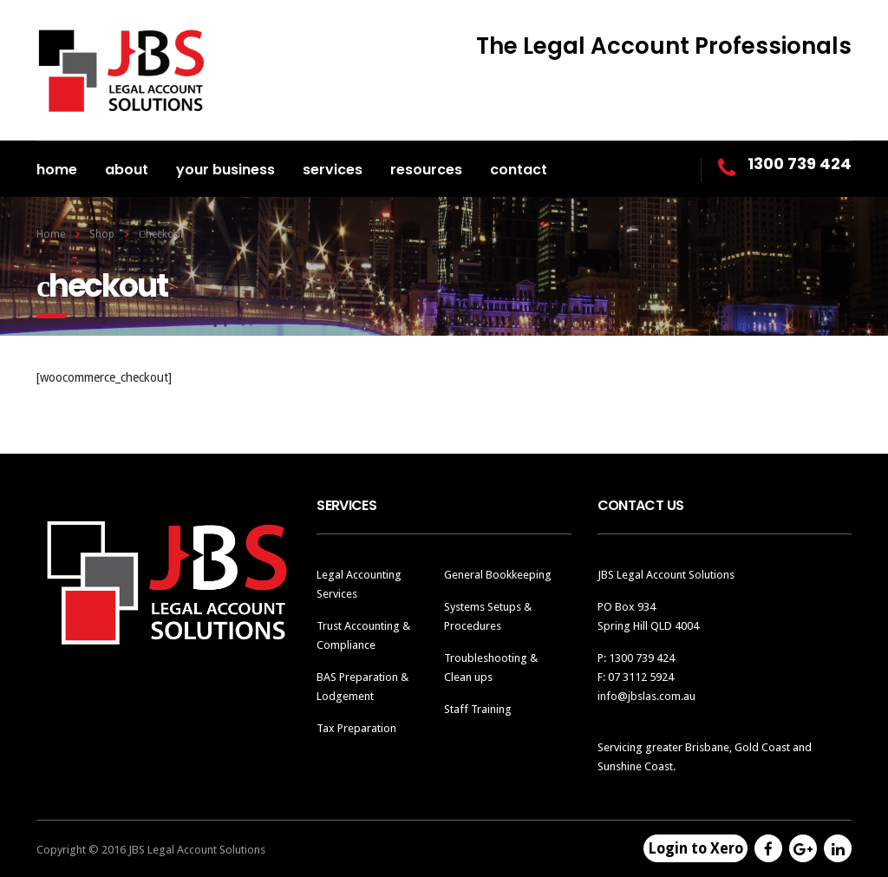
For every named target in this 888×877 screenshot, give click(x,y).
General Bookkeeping (498, 574)
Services (332, 170)
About (126, 170)
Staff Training (478, 709)
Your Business (225, 170)
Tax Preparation (356, 728)
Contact (518, 170)
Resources (426, 170)
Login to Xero (695, 848)
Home (56, 170)
